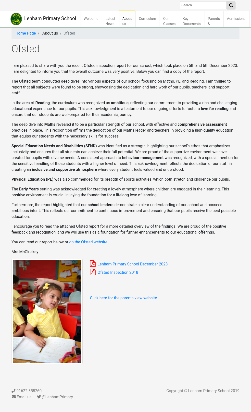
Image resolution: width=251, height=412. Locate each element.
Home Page (25, 33)
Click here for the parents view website (123, 298)
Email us (22, 397)
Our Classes (170, 21)
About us (128, 21)
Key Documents (192, 21)
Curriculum (148, 18)
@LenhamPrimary (55, 397)
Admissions (237, 18)
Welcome (92, 18)
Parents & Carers (215, 24)
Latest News (111, 21)
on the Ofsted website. (89, 242)
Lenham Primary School (43, 19)
